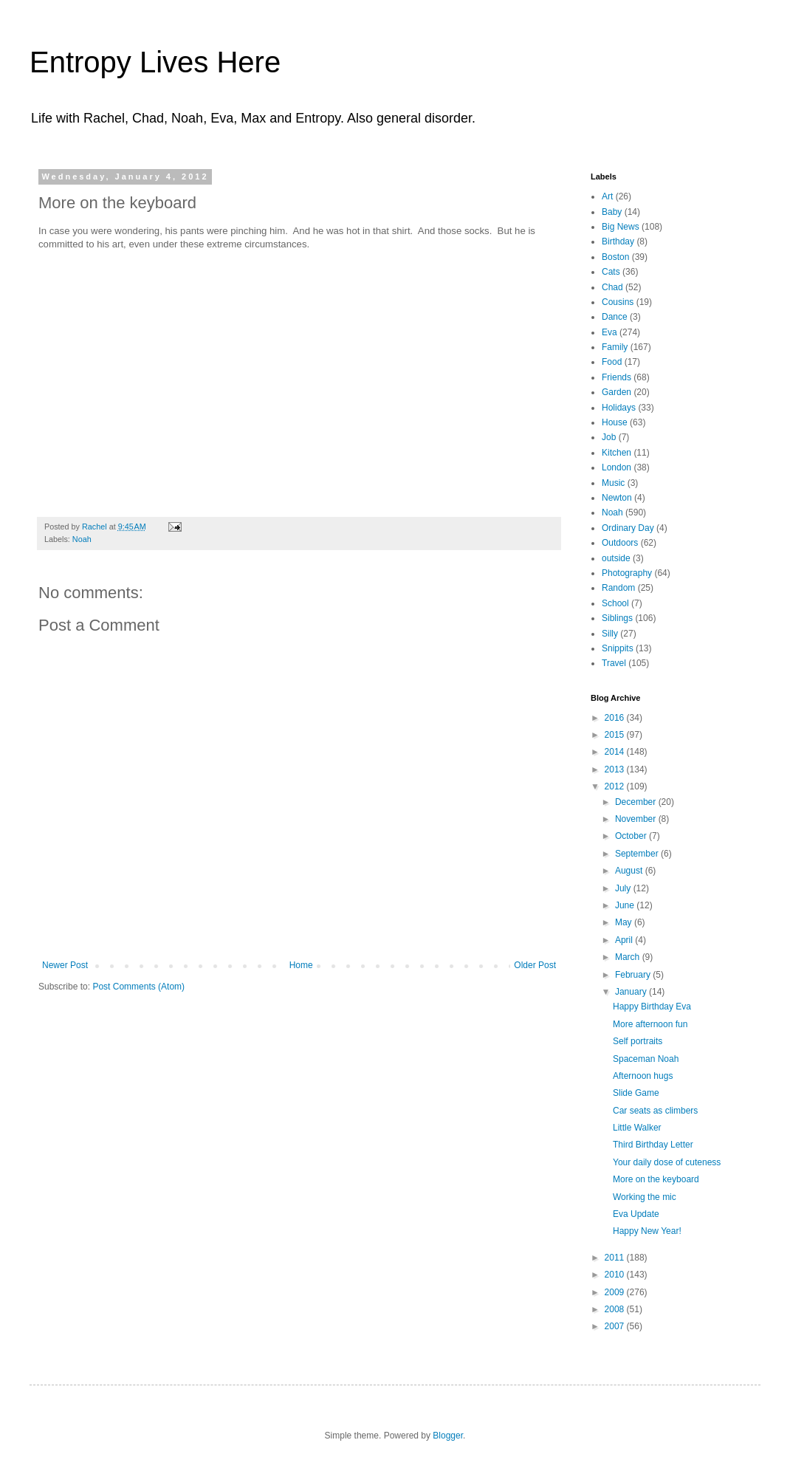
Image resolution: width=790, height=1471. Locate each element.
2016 (616, 718)
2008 (616, 1309)
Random (618, 588)
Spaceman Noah (646, 1059)
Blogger (448, 1435)
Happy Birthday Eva (652, 1006)
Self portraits (637, 1041)
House (615, 422)
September (638, 853)
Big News (620, 227)
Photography (627, 573)
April (625, 940)
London (616, 467)
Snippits (617, 648)
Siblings (617, 618)
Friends (616, 377)
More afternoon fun (650, 1024)
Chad (612, 287)
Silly (610, 633)
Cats (611, 272)
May (624, 922)
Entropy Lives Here (155, 62)
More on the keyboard (656, 1179)
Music (613, 483)
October (632, 836)
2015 (616, 735)
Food (612, 362)
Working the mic (644, 1197)
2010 (616, 1274)
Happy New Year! (647, 1231)
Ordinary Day (628, 528)
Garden (616, 392)
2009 (616, 1292)
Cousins (617, 302)
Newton (617, 498)
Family (615, 347)
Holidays (619, 407)
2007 (616, 1326)
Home (301, 965)
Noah (82, 539)
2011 (616, 1257)
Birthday (618, 241)
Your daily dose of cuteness (667, 1162)
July (624, 888)
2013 (616, 769)
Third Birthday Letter (653, 1144)
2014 (616, 752)
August (630, 870)
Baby (612, 212)
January (632, 992)
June (625, 905)
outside (616, 558)
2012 (616, 786)
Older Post (535, 965)
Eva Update (636, 1214)
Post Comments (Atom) (138, 986)
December (637, 802)
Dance (615, 317)
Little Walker (637, 1127)
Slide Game (636, 1093)
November (637, 819)
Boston (615, 257)
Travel (614, 663)
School (615, 603)
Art (607, 196)
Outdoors (620, 543)
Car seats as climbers (655, 1110)
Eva (609, 332)
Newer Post (65, 965)
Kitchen (616, 453)
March (628, 957)
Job (609, 437)
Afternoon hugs (643, 1076)
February (634, 975)
